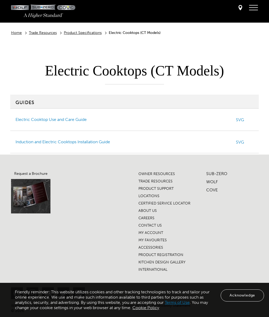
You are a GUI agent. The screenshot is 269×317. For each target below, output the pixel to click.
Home (16, 32)
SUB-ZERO (216, 173)
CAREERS (146, 218)
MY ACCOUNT (150, 233)
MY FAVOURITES (152, 240)
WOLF (212, 181)
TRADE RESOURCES (155, 181)
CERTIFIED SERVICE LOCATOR (164, 203)
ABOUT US (147, 210)
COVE (212, 189)
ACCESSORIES (150, 247)
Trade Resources (43, 32)
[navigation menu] (253, 7)
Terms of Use (177, 302)
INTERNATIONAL (152, 269)
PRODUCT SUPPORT (156, 188)
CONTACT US (150, 225)
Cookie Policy (145, 307)
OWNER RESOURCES (156, 174)
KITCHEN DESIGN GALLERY (161, 262)
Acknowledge (242, 295)
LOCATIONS (148, 196)
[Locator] (240, 8)
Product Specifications (83, 32)
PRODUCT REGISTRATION (160, 255)
